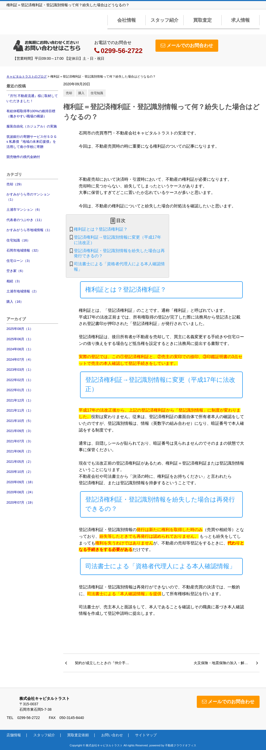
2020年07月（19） (20, 502)
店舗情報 (13, 735)
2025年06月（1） (19, 339)
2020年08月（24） (20, 492)
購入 (81, 93)
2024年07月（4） (19, 359)
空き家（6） (15, 271)
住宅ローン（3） (19, 261)
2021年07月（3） (19, 441)
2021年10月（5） (19, 421)
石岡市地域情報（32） (23, 250)
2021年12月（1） (19, 400)
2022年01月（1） (19, 390)
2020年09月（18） (20, 482)
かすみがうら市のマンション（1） (28, 196)
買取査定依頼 (78, 735)
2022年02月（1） (19, 380)
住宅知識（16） (18, 240)
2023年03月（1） (19, 370)
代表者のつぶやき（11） (25, 220)
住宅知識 (97, 93)
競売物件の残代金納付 (23, 157)
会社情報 (126, 20)
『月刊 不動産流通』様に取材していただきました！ (32, 98)
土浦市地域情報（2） (22, 291)
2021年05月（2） (19, 462)
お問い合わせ (112, 735)
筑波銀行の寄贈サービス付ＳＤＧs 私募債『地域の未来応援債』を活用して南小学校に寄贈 (31, 142)
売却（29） (15, 184)
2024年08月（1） (19, 349)
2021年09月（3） (19, 431)
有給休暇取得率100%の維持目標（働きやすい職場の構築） (30, 113)
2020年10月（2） (19, 472)
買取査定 (202, 20)
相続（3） (14, 281)
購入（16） (15, 302)
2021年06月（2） (19, 451)
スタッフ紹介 (164, 20)
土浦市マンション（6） (24, 209)
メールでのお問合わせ (187, 45)
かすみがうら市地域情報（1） (29, 230)
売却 (69, 93)
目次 (121, 220)
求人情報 (240, 20)
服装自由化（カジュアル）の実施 (31, 126)
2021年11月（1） (19, 410)
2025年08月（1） (19, 329)
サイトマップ (146, 735)
